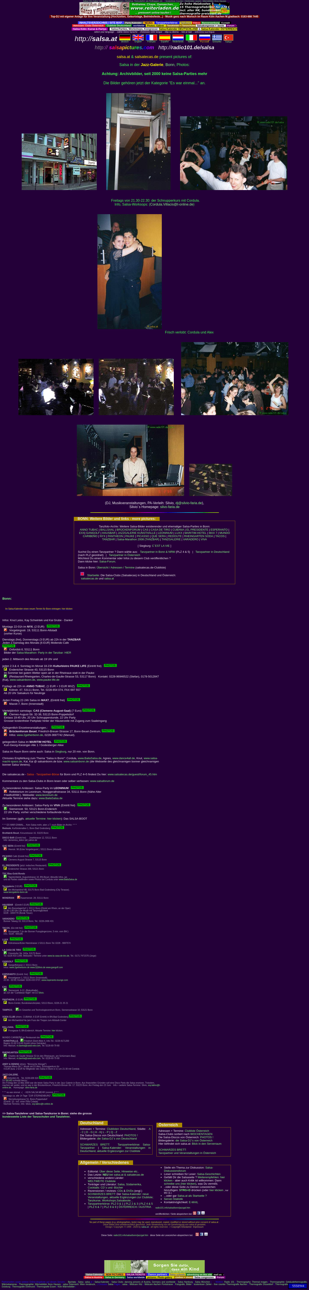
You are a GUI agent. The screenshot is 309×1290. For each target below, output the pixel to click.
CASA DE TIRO (160, 529)
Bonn (169, 65)
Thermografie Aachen (236, 1284)
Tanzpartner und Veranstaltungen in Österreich (187, 1153)
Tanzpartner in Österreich (124, 555)
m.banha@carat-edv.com (29, 1045)
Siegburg (60, 751)
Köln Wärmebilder (66, 1286)
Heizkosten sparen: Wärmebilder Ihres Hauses (205, 1)
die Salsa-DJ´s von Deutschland (117, 1138)
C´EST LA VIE (161, 545)
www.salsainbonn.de (22, 679)
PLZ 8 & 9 (110, 1207)
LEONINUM (165, 532)
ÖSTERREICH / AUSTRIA (135, 1207)
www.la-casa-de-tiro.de (58, 956)
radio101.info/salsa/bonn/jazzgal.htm (172, 1208)
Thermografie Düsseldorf (261, 1284)
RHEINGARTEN (194, 536)
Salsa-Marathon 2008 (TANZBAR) (138, 539)
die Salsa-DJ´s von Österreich (194, 1140)
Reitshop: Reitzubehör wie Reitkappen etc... (144, 1)
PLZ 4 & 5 (146, 1203)
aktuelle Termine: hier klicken (43, 818)
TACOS (220, 536)
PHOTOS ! (131, 1135)
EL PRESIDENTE (197, 529)
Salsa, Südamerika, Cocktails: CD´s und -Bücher (115, 1186)
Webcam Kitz (135, 1284)
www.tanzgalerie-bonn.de (16, 892)
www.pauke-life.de (48, 679)
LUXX (178, 532)
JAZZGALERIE (127, 532)
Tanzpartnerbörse (98, 1203)
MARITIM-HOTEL (196, 532)
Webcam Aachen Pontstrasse (158, 1284)
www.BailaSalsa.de (90, 758)
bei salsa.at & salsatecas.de (123, 1174)
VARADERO (190, 539)
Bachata (72, 1282)
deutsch (124, 40)
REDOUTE (175, 536)
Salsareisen (118, 1)
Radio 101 (229, 1282)
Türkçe (228, 41)
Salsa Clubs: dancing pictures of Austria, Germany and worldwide (143, 1282)
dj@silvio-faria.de (189, 503)
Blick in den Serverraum (206, 1143)
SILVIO (9, 1080)
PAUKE (130, 536)
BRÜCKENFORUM (128, 529)
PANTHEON (115, 536)
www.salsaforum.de (102, 781)
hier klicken (216, 1190)
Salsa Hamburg (185, 1282)
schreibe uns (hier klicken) (180, 1183)
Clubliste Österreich (197, 1130)
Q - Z (114, 1132)
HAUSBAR (109, 532)
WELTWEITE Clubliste (102, 1181)
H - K (98, 1132)
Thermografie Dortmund (23, 1286)
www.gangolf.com (54, 967)
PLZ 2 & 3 (132, 1203)
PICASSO (143, 536)
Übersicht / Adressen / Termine (116, 567)
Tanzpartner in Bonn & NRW (157, 551)
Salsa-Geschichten (209, 1174)
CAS (145, 529)
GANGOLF (93, 532)
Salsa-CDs (87, 1)
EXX (82, 532)
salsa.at (109, 578)
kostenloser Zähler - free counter (210, 1284)
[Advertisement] (154, 19)
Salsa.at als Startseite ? (192, 1195)
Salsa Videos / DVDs (102, 1)
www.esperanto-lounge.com (54, 980)
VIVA (204, 539)
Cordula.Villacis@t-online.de (171, 204)
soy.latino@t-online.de (42, 1104)
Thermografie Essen (46, 1286)
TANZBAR (108, 539)
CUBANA (178, 529)
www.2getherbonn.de (30, 735)
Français (151, 40)
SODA (209, 536)
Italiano (191, 40)
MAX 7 (213, 532)
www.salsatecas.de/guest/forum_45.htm (132, 774)
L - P (106, 1132)
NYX (102, 536)
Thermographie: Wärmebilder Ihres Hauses (40, 1284)
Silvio (41, 993)
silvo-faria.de (170, 507)
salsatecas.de (89, 578)
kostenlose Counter (174, 1)
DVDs (129, 1190)
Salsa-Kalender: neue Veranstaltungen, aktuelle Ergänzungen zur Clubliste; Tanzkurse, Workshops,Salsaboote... (120, 1197)
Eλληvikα (217, 40)
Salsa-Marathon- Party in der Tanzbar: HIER (44, 652)
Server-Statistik (173, 1199)
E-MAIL (193, 1202)
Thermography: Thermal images (252, 1282)
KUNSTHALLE (146, 532)
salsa (87, 1282)
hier (53, 1030)
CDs (120, 1190)
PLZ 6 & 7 (95, 1207)
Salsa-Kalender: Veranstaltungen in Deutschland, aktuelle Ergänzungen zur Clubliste (115, 1149)
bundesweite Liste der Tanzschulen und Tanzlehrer (36, 1116)
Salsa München (202, 1282)
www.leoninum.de (47, 795)
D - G (89, 1132)
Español (164, 40)
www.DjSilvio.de (37, 967)
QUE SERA (158, 536)
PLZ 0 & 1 (117, 1203)
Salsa (80, 1282)
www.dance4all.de (123, 758)
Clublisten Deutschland (121, 1128)
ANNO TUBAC (89, 529)
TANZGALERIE (171, 539)
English (138, 40)
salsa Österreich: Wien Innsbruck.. (79, 1284)
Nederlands (178, 40)
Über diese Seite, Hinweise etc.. (119, 1171)
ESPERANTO (219, 529)
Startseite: (90, 575)
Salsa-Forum (107, 561)
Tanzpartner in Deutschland (212, 551)
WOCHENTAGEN (201, 1134)
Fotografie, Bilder (183, 1284)
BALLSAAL (107, 529)
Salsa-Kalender (101, 1282)
